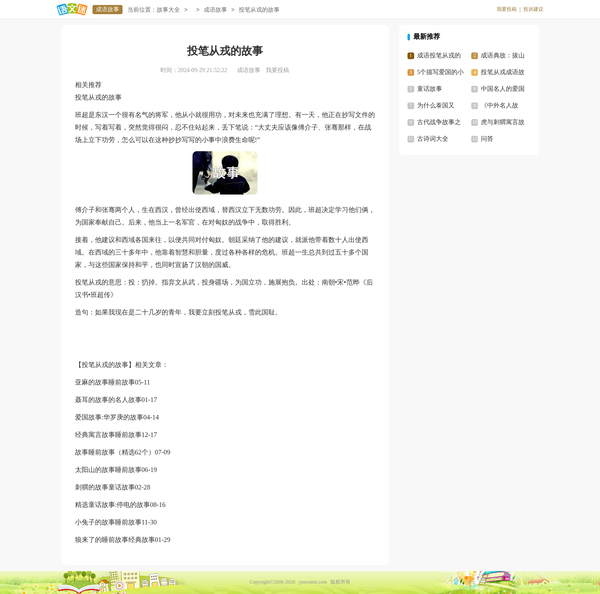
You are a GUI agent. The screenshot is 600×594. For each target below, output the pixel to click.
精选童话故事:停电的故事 (112, 504)
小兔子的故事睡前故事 (108, 522)
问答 (487, 138)
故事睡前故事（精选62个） (115, 452)
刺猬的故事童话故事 (105, 487)
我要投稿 (507, 9)
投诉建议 (533, 9)
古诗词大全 (432, 138)
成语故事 (107, 9)
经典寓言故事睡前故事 (108, 434)
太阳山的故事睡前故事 (108, 469)
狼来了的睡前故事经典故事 (115, 539)
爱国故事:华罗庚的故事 (109, 417)
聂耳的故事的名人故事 (108, 399)
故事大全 (168, 10)
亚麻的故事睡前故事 (105, 382)
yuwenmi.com (313, 582)
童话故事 (429, 88)
